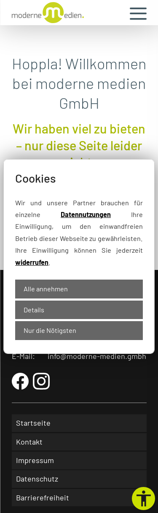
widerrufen (31, 262)
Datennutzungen (86, 214)
